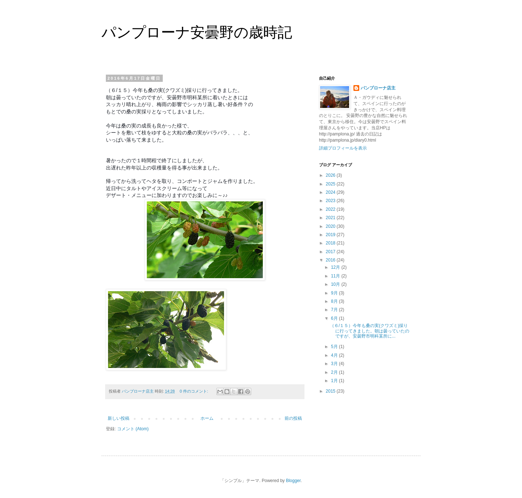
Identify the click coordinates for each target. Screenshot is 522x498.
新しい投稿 (118, 418)
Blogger (293, 480)
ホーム (207, 418)
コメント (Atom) (133, 428)
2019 (331, 234)
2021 (331, 217)
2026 (331, 175)
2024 (331, 192)
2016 (331, 260)
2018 (331, 243)
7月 (335, 309)
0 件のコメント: (194, 391)
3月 (335, 363)
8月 (335, 301)
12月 (336, 267)
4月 (335, 355)
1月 (335, 380)
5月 (335, 346)
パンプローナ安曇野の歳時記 (197, 32)
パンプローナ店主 (378, 88)
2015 (331, 391)
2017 (331, 251)
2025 (331, 184)
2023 (331, 200)
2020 (331, 226)
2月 (335, 372)
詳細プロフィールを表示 (343, 148)
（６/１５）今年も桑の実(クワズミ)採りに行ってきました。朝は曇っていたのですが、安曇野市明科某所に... (369, 331)
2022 (331, 209)
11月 (336, 276)
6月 (335, 318)
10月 (336, 284)
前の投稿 (293, 418)
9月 (335, 293)
